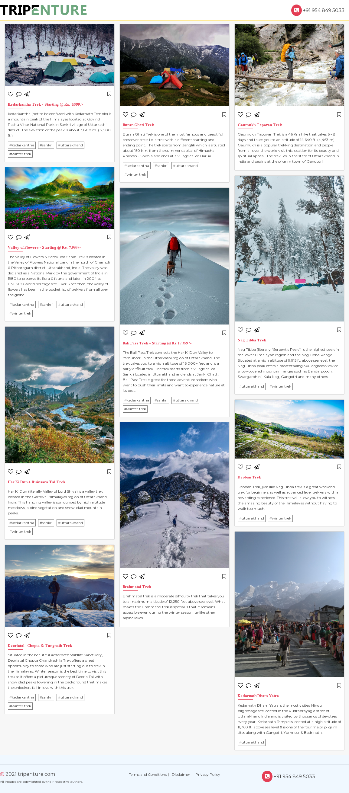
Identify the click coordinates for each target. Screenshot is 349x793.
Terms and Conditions (148, 774)
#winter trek (20, 154)
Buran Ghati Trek (138, 125)
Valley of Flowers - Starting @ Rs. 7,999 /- (44, 248)
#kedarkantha (21, 145)
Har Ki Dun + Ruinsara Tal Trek (36, 482)
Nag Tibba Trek (252, 340)
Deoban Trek (249, 477)
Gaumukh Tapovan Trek (260, 125)
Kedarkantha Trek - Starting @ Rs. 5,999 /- (45, 105)
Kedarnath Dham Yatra (258, 696)
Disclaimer (181, 774)
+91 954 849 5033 (317, 10)
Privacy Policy (207, 774)
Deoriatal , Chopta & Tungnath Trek (40, 646)
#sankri (46, 145)
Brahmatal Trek (137, 587)
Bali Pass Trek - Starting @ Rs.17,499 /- (157, 343)
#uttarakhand (70, 145)
